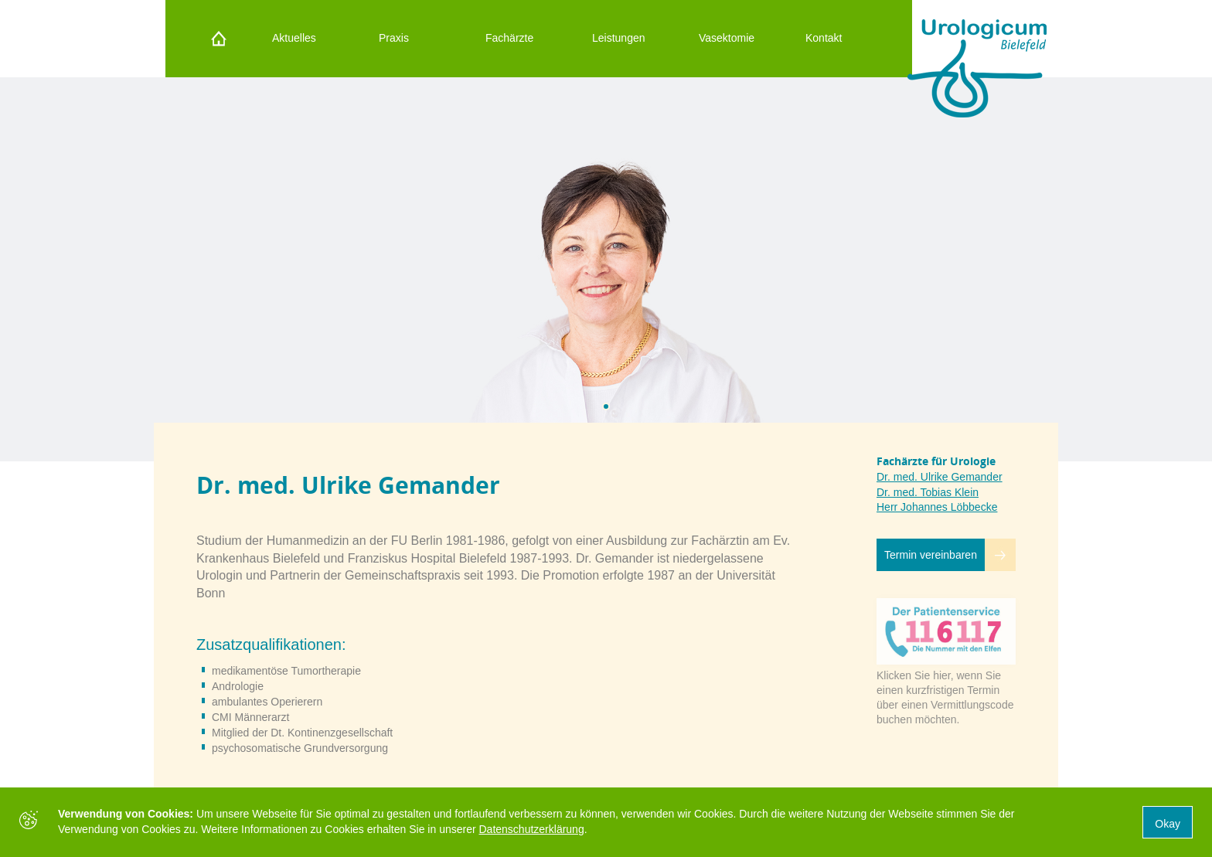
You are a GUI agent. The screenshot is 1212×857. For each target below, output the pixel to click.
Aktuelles (294, 38)
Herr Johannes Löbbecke (937, 507)
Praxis (394, 38)
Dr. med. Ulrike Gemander (940, 477)
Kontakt (823, 38)
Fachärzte (509, 38)
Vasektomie (726, 38)
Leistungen (618, 38)
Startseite (214, 38)
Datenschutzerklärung (531, 829)
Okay (1167, 824)
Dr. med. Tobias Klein (928, 492)
